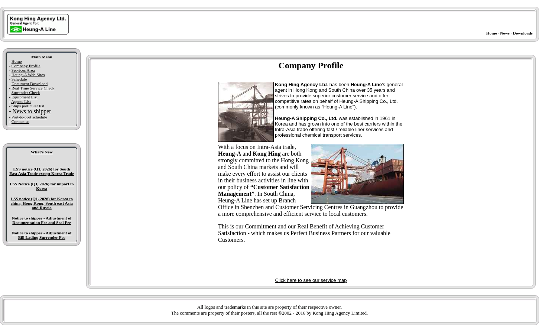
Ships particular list (28, 106)
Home (491, 33)
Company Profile (26, 66)
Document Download (30, 83)
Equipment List (25, 97)
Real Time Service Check (33, 88)
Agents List (21, 101)
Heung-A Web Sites (28, 74)
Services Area (23, 70)
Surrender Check (26, 92)
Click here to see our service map (311, 280)
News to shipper (32, 111)
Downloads (523, 33)
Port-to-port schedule (29, 117)
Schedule (19, 79)
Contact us (20, 121)
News (505, 33)
